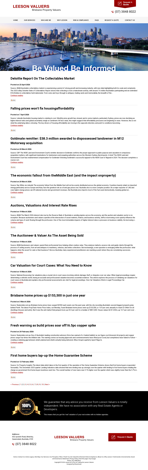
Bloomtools (77, 464)
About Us (100, 457)
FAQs (97, 20)
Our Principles (54, 457)
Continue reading (17, 95)
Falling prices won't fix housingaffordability (42, 108)
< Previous (15, 384)
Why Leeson (62, 20)
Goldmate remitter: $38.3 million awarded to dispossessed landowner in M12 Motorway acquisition (67, 141)
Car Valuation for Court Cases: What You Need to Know (51, 265)
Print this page (83, 459)
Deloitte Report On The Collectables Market (43, 78)
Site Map (37, 457)
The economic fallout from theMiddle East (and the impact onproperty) (63, 175)
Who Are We (46, 20)
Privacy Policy (74, 459)
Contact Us (130, 20)
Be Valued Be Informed (78, 457)
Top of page (92, 459)
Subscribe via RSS (13, 100)
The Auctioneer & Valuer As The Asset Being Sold (47, 235)
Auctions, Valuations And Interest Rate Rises (44, 205)
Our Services (29, 20)
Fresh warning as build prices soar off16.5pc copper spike (53, 325)
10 (43, 384)
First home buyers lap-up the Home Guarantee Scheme (51, 355)
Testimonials (117, 457)
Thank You (66, 457)
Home (15, 20)
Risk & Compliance (81, 20)
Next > (47, 384)
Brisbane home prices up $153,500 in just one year (48, 295)
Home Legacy (30, 457)
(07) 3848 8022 (125, 12)
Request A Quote (112, 20)
